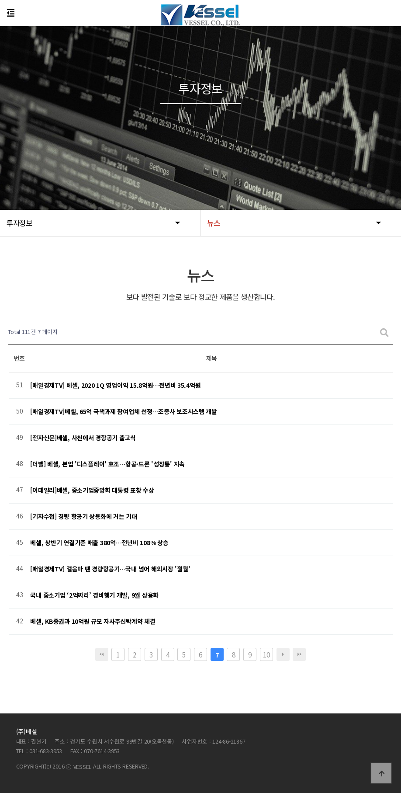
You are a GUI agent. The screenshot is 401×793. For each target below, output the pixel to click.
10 (266, 654)
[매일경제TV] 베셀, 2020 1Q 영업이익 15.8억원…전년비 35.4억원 (115, 385)
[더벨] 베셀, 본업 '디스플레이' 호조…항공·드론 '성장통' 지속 (107, 463)
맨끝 (299, 654)
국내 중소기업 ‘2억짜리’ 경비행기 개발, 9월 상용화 (94, 595)
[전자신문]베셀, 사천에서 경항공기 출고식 (83, 437)
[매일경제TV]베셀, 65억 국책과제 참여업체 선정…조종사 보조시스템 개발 (123, 411)
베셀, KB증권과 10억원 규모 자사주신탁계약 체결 (92, 621)
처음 (101, 654)
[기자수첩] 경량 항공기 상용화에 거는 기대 (83, 516)
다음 (283, 654)
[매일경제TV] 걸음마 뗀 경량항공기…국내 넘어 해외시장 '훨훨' (110, 568)
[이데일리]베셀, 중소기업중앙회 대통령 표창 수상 (92, 490)
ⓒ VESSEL (79, 766)
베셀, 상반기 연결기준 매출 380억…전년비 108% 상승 (99, 542)
